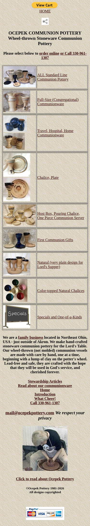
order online (49, 53)
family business (30, 337)
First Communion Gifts (55, 240)
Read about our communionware (45, 386)
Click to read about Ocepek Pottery (45, 479)
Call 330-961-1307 (45, 403)
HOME (45, 11)
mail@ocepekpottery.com (30, 412)
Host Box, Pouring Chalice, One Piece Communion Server (60, 215)
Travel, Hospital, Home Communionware (55, 133)
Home (45, 390)
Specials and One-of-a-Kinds (59, 317)
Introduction (45, 394)
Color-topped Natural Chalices (60, 291)
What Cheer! (45, 399)
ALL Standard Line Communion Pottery (52, 77)
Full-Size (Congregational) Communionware (57, 102)
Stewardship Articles (45, 381)
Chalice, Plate (48, 177)
